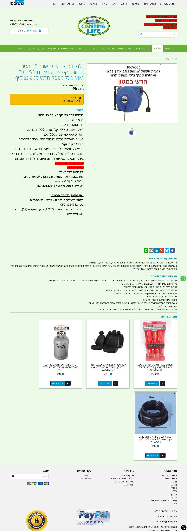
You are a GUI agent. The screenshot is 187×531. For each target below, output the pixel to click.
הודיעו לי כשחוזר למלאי (71, 100)
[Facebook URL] (22, 3)
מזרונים (48, 514)
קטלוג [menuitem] (157, 48)
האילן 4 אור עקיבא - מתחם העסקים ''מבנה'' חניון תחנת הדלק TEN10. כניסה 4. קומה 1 (153, 451)
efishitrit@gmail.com (166, 444)
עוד (20, 48)
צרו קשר (87, 398)
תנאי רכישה (129, 407)
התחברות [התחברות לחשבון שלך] (19, 1)
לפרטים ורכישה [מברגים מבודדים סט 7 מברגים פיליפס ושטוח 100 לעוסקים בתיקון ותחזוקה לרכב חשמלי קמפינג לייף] (154, 378)
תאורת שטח (71, 514)
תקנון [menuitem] (92, 48)
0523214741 (121, 404)
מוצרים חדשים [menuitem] (124, 48)
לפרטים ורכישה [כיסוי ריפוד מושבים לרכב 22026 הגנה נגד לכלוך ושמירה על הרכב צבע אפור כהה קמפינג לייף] (112, 378)
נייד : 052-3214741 (167, 439)
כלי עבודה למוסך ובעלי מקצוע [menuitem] (61, 48)
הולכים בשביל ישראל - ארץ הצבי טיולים (93, 455)
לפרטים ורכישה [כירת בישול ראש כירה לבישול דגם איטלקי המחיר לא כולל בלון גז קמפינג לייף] (69, 378)
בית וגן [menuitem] (41, 48)
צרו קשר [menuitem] (82, 48)
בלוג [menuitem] (101, 48)
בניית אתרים (83, 529)
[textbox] (150, 471)
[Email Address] (12, 3)
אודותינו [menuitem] (110, 48)
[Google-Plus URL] (19, 3)
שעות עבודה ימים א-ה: (158, 458)
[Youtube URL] (15, 3)
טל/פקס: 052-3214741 (166, 434)
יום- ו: (151, 473)
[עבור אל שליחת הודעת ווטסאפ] (183, 278)
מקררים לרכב (58, 514)
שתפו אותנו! (85, 401)
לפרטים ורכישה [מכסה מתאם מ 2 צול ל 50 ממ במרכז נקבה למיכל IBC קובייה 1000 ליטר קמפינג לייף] (26, 378)
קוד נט (89, 529)
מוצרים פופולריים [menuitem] (142, 48)
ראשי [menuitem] (167, 48)
